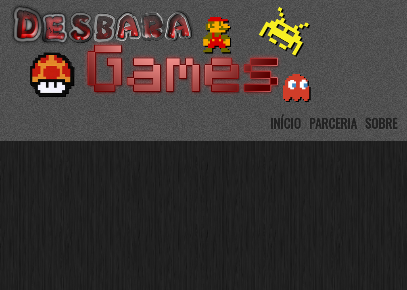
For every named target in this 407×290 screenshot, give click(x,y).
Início (285, 123)
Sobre (381, 123)
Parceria (333, 123)
